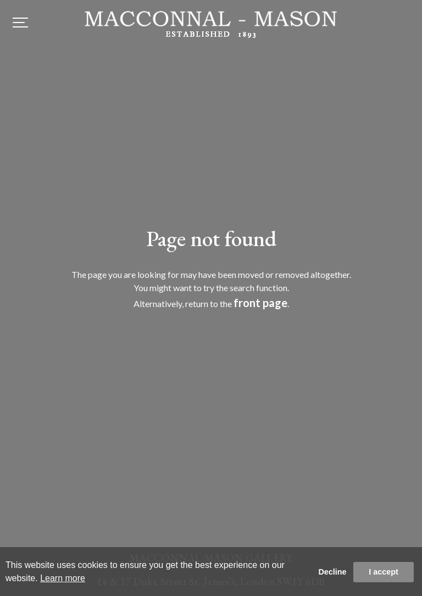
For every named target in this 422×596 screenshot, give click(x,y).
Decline (332, 571)
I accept (383, 571)
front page (260, 302)
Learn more (62, 578)
